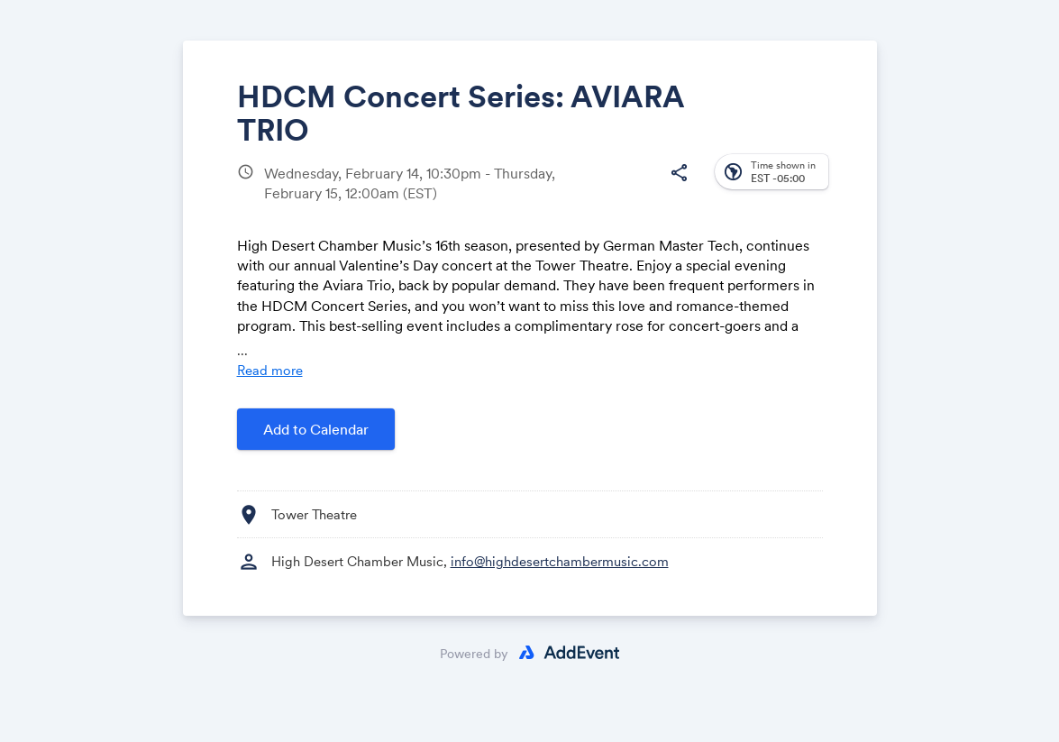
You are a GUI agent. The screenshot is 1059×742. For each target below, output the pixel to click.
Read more (270, 370)
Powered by (474, 654)
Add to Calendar (316, 429)
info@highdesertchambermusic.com (560, 561)
